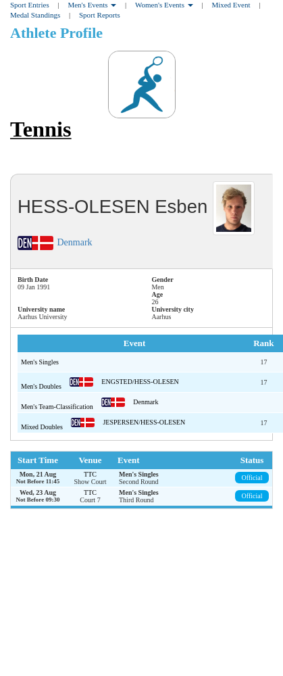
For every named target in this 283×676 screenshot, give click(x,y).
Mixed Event (230, 5)
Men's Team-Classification (58, 406)
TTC (90, 474)
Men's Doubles (42, 386)
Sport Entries (29, 5)
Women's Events (164, 5)
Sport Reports (99, 15)
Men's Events (92, 5)
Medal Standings (35, 15)
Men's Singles (40, 362)
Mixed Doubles (42, 427)
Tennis (41, 129)
